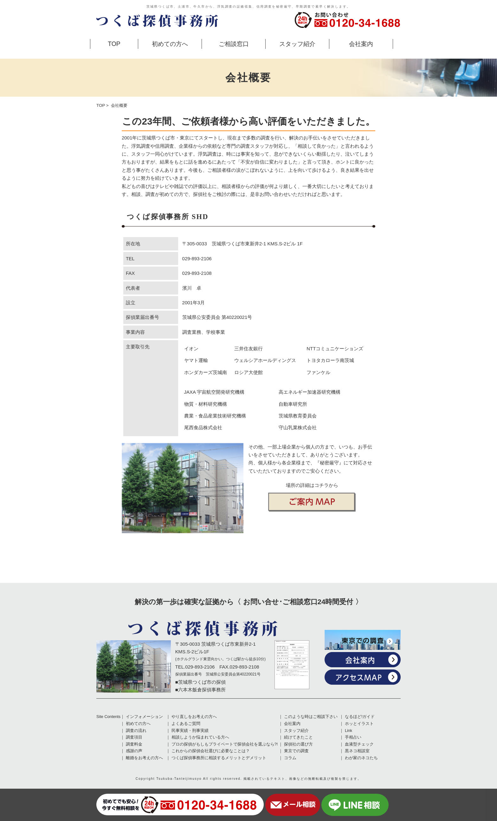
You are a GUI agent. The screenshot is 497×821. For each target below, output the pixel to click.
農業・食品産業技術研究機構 (215, 415)
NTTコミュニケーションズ (335, 348)
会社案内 (361, 43)
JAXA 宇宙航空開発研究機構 (214, 392)
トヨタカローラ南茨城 (330, 360)
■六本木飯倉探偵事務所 (200, 689)
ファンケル (318, 372)
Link (348, 730)
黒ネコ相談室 (357, 751)
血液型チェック (359, 744)
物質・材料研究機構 (205, 404)
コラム (290, 758)
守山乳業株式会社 (298, 427)
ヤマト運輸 (196, 360)
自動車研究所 (293, 404)
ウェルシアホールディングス (265, 360)
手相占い (353, 737)
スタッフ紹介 (297, 43)
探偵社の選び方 (298, 744)
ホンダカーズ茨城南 (205, 372)
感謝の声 (134, 751)
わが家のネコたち (361, 758)
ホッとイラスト (359, 723)
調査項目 (134, 737)
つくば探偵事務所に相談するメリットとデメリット (218, 758)
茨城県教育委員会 (298, 415)
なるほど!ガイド (360, 716)
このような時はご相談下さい (311, 716)
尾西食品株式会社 (203, 427)
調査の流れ (136, 730)
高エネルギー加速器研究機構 (309, 392)
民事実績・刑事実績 (190, 730)
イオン (191, 348)
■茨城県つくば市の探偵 (200, 682)
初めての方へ (170, 43)
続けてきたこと (298, 737)
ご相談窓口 (234, 43)
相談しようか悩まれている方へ (200, 737)
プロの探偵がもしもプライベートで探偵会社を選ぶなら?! (224, 744)
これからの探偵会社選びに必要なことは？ (210, 751)
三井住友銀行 (248, 348)
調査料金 (134, 744)
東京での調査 (296, 751)
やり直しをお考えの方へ (194, 716)
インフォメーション (144, 716)
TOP (114, 43)
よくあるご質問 (185, 723)
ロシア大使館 (248, 372)
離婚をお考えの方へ (144, 758)
